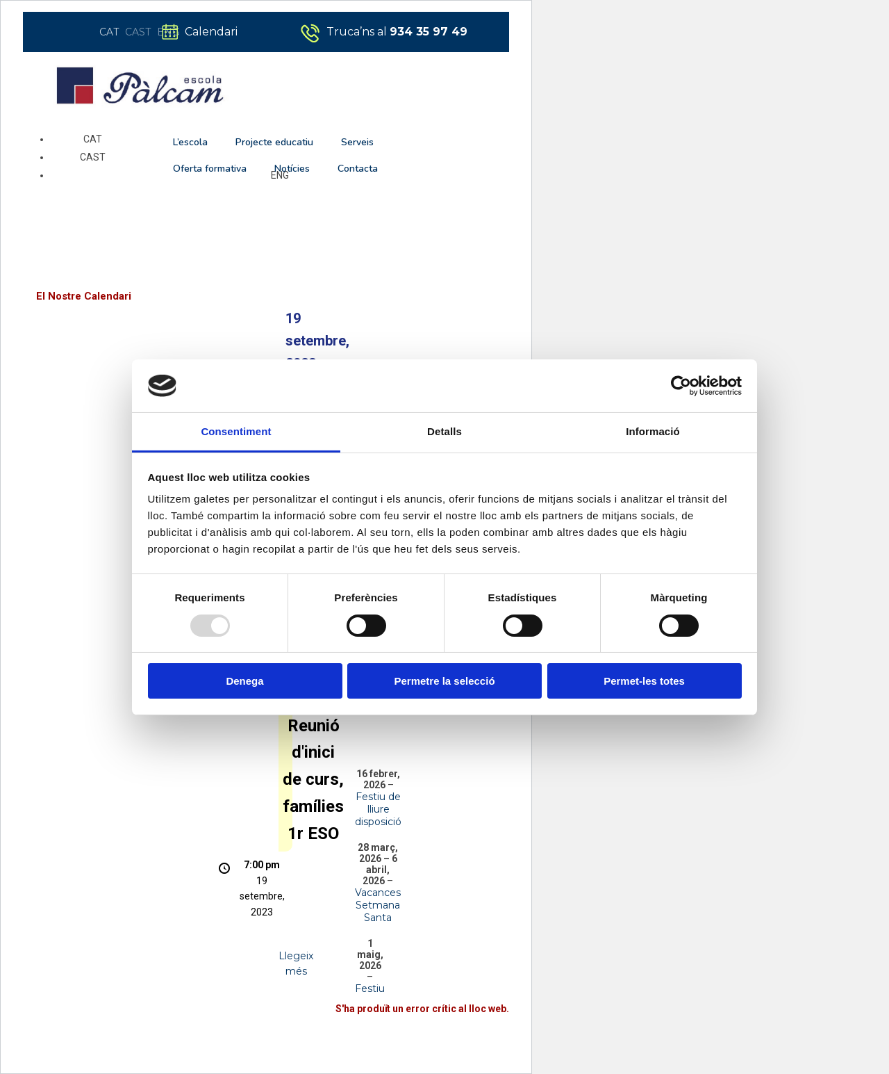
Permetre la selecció (444, 681)
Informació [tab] (653, 431)
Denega (244, 681)
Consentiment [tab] (236, 431)
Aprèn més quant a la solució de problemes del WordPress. (372, 1040)
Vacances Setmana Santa (378, 905)
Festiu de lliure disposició (378, 809)
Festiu (370, 988)
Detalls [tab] (444, 431)
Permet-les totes (644, 681)
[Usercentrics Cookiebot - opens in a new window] (681, 385)
